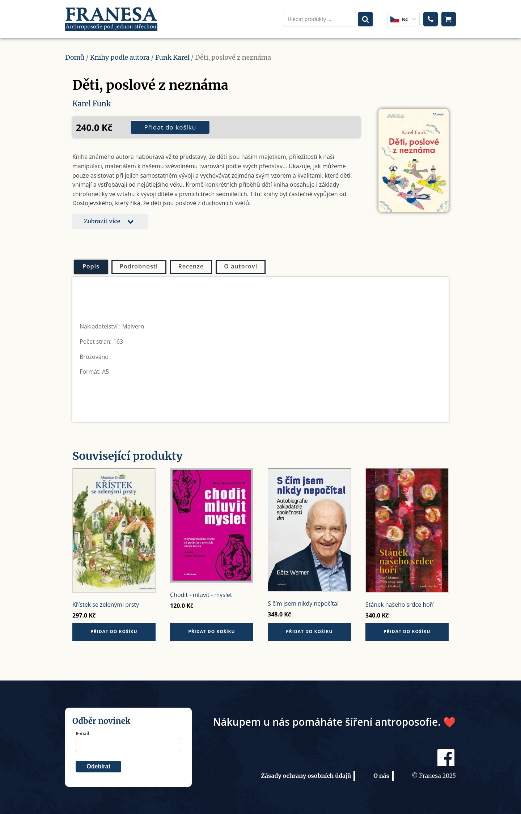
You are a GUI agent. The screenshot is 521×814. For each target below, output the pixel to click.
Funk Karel (172, 57)
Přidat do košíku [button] (113, 631)
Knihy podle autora (120, 57)
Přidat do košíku (170, 127)
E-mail (82, 733)
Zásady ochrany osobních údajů (306, 775)
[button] (110, 221)
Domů (74, 57)
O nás (381, 775)
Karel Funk (91, 103)
